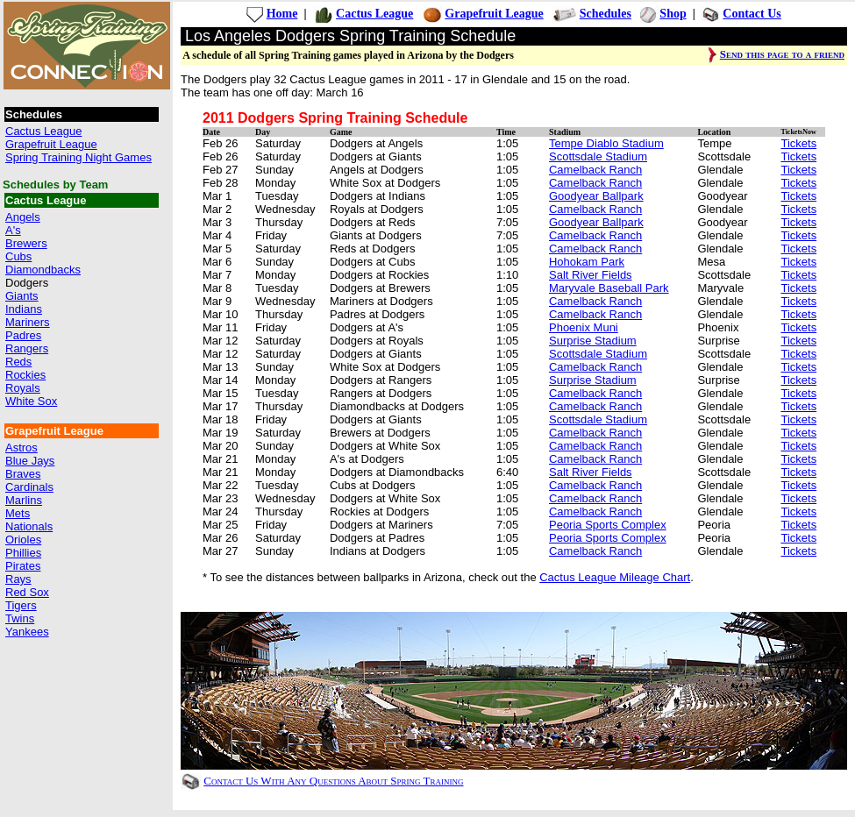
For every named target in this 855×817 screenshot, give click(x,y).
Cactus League (43, 131)
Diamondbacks (43, 269)
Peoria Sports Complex (607, 524)
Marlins (23, 500)
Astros (21, 447)
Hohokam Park (586, 261)
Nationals (29, 526)
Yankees (27, 631)
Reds (18, 361)
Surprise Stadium (593, 340)
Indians (23, 309)
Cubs (18, 256)
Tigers (21, 605)
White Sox (31, 401)
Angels (22, 217)
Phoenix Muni (583, 327)
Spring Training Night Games (78, 157)
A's (13, 230)
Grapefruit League (51, 144)
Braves (22, 473)
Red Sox (27, 592)
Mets (17, 513)
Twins (19, 618)
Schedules (605, 13)
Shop (672, 13)
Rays (18, 579)
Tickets (798, 143)
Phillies (23, 552)
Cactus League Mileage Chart (614, 577)
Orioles (23, 539)
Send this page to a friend (782, 53)
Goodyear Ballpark (596, 195)
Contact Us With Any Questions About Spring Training (333, 780)
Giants (22, 295)
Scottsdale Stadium (598, 156)
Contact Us (752, 13)
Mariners (27, 322)
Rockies (25, 374)
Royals (22, 387)
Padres (23, 335)
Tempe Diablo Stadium (606, 143)
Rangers (26, 348)
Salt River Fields (590, 274)
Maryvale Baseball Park (609, 288)
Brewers (26, 243)
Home (282, 13)
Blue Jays (29, 460)
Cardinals (29, 487)
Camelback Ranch (595, 169)
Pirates (22, 565)
